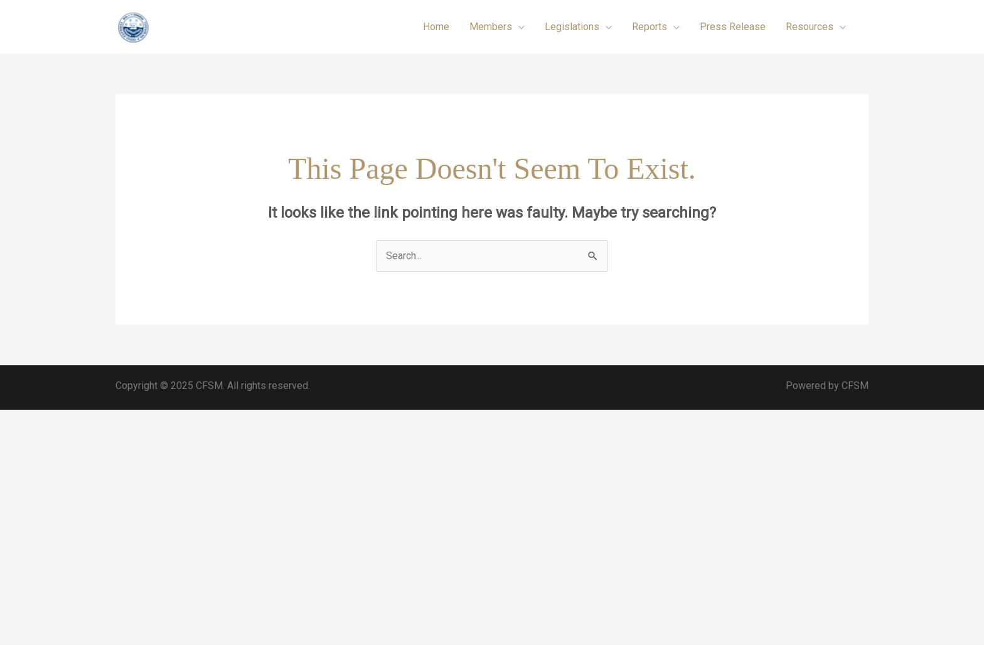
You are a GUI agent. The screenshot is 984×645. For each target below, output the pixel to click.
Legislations (572, 27)
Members (490, 27)
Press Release (733, 27)
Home (436, 27)
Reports (649, 27)
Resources (809, 27)
